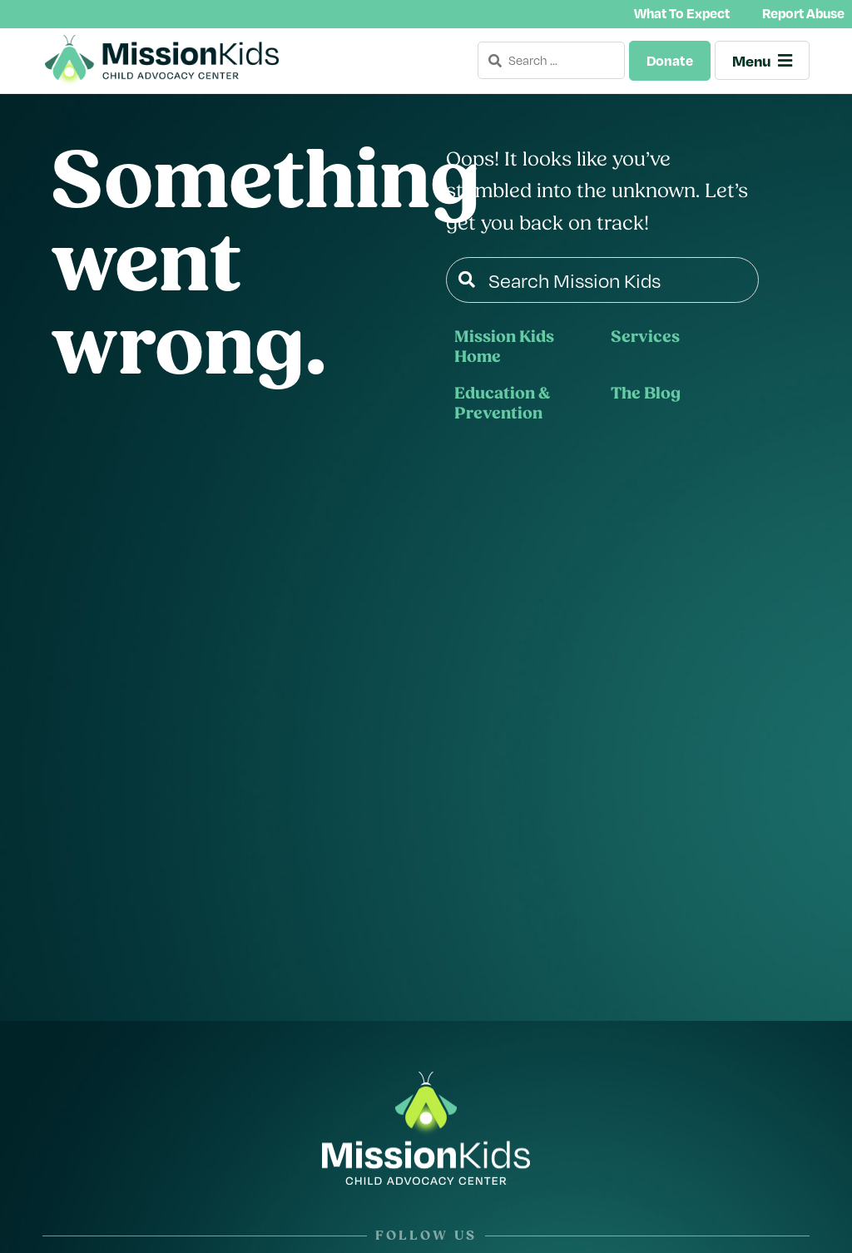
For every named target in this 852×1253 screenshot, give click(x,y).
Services (645, 338)
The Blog (646, 395)
